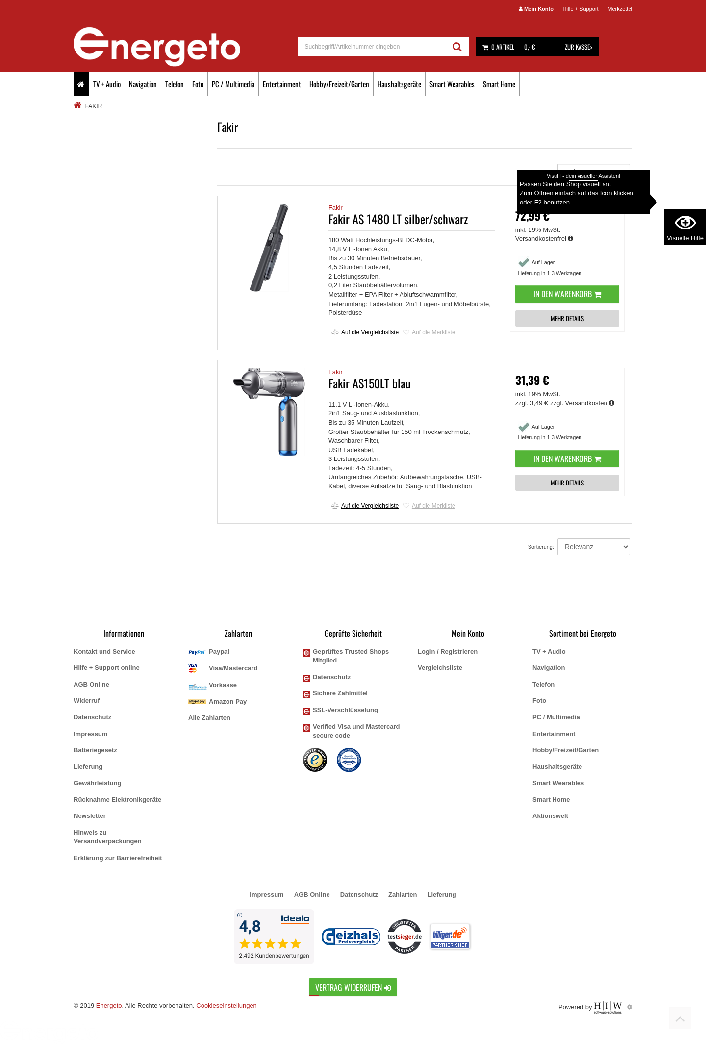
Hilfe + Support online (107, 667)
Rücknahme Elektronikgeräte (117, 799)
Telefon (174, 83)
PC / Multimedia (233, 83)
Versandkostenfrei (544, 238)
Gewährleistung (98, 783)
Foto (197, 83)
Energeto (109, 1005)
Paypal (219, 651)
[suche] (372, 46)
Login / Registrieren (448, 651)
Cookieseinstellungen (226, 1005)
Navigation (143, 83)
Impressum (90, 734)
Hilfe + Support (581, 9)
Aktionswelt (550, 815)
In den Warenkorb (567, 294)
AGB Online (91, 684)
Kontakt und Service (104, 651)
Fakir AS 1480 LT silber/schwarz (398, 219)
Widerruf (87, 700)
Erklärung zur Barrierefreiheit (118, 858)
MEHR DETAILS (567, 318)
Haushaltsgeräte (399, 83)
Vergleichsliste (440, 667)
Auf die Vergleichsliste (365, 332)
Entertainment (282, 83)
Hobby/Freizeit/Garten (339, 83)
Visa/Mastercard (233, 668)
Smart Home (499, 83)
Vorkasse (223, 684)
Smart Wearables (452, 83)
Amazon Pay (228, 701)
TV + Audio (107, 83)
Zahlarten (402, 894)
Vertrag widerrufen (353, 987)
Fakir (335, 207)
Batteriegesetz (95, 750)
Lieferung (88, 766)
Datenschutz (92, 717)
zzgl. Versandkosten (582, 403)
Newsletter (90, 815)
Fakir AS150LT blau (369, 383)
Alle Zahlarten (209, 717)
